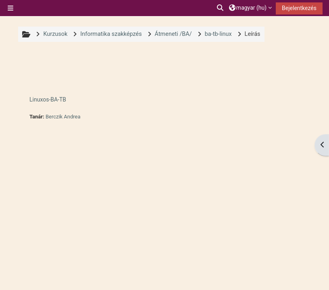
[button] (220, 8)
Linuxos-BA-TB (47, 99)
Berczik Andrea (63, 117)
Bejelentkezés (299, 8)
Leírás (252, 34)
